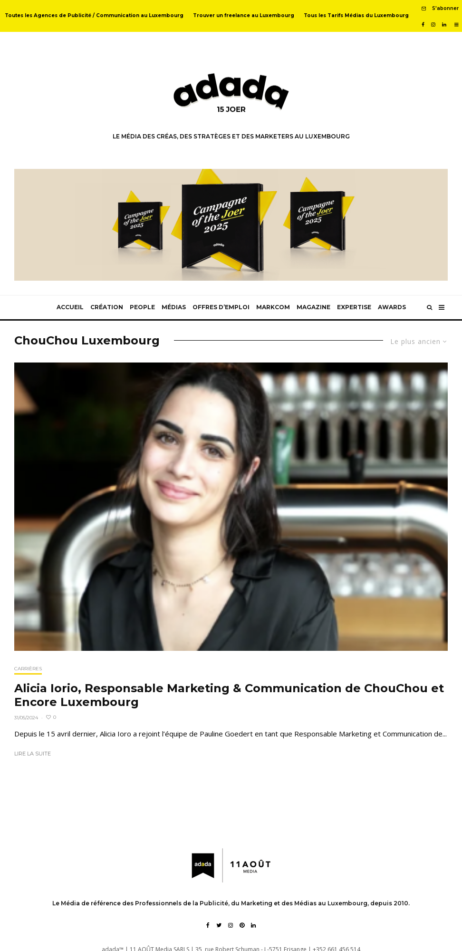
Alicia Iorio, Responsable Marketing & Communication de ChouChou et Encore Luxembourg (229, 695)
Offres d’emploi (221, 307)
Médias (174, 307)
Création (106, 307)
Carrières (28, 669)
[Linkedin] (444, 25)
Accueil (70, 307)
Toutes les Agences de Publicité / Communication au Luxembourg (94, 15)
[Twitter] (219, 925)
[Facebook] (423, 25)
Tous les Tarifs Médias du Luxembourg (356, 15)
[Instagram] (433, 25)
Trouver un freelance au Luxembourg (243, 15)
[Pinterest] (242, 925)
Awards (392, 307)
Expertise (354, 307)
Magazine (313, 307)
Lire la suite (32, 753)
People (142, 307)
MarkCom (273, 307)
